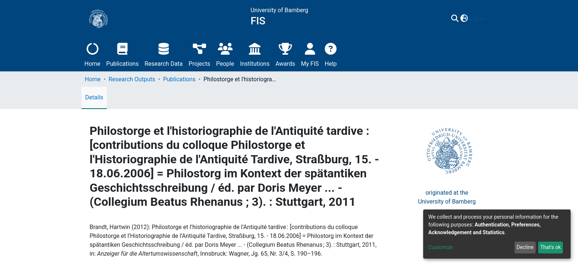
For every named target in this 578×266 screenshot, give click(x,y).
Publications (122, 53)
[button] (486, 18)
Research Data (163, 53)
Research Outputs (131, 79)
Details (94, 97)
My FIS (310, 53)
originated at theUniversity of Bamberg (447, 197)
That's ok (550, 247)
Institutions (254, 53)
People (225, 53)
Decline (524, 247)
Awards (285, 53)
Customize (440, 247)
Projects (199, 53)
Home (92, 53)
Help (331, 53)
